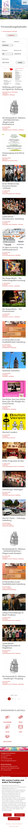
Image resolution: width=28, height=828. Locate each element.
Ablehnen (7, 815)
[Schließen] (26, 778)
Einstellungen (19, 815)
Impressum (8, 823)
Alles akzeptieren (14, 818)
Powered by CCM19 (14, 826)
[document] (14, 796)
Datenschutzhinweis (17, 823)
